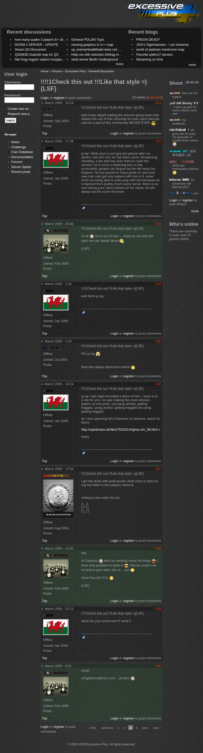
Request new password (25, 114)
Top (44, 133)
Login (45, 98)
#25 (158, 341)
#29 (158, 609)
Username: (14, 82)
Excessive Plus (75, 71)
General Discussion (101, 71)
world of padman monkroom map (160, 49)
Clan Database (22, 152)
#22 (158, 141)
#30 (158, 666)
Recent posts (20, 172)
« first (92, 727)
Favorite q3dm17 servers (154, 54)
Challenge (18, 147)
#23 (158, 224)
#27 (158, 469)
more (119, 64)
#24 (158, 284)
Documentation (22, 157)
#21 (158, 103)
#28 (158, 548)
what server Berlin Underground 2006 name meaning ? (111, 59)
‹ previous (106, 727)
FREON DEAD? (148, 39)
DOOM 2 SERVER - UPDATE (36, 45)
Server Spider (21, 167)
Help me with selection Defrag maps (97, 54)
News (15, 142)
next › (145, 727)
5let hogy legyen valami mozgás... (39, 59)
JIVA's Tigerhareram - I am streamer (162, 45)
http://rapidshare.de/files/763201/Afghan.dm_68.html (119, 429)
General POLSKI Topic (88, 39)
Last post (155, 97)
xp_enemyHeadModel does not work (98, 49)
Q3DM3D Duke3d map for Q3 (36, 54)
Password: (13, 95)
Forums (16, 162)
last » (157, 727)
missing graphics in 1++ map (92, 45)
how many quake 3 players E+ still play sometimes (52, 39)
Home (44, 71)
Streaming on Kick (149, 59)
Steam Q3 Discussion (30, 49)
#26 (158, 384)
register (59, 98)
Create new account (22, 109)
